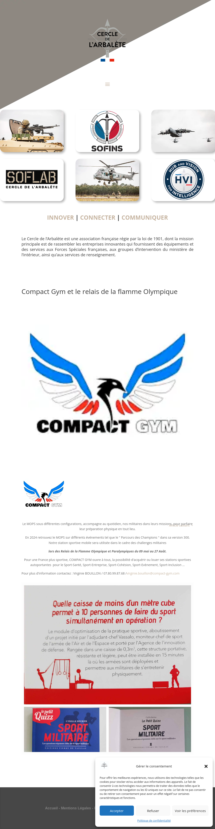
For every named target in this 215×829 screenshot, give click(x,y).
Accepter (117, 810)
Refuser (153, 810)
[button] (206, 766)
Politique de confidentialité (154, 821)
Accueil (51, 808)
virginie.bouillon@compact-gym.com (152, 573)
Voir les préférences (190, 810)
